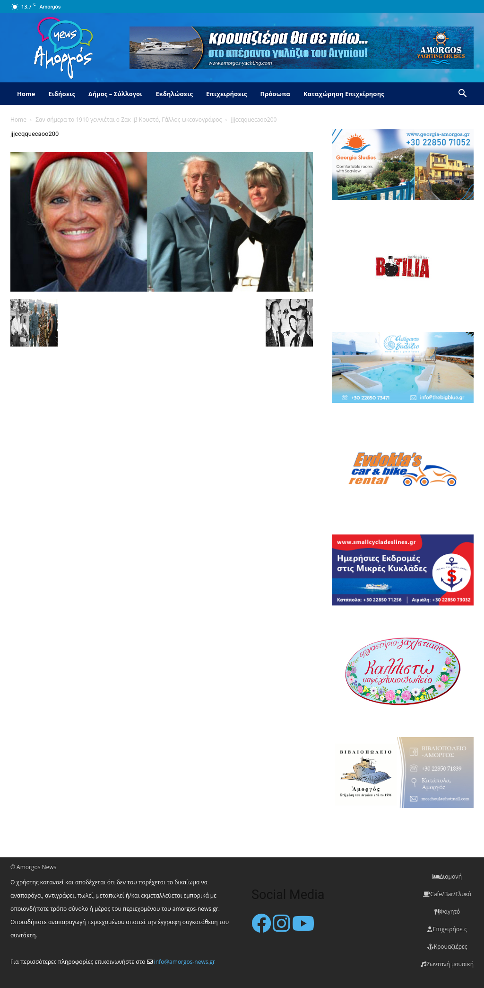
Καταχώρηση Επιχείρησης (343, 93)
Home (26, 93)
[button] (462, 94)
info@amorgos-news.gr (184, 962)
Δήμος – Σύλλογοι (115, 93)
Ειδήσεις (61, 93)
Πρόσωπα (275, 93)
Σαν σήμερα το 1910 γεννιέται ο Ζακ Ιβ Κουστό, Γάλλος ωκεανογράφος (128, 120)
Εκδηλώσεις (174, 93)
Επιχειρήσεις (226, 93)
